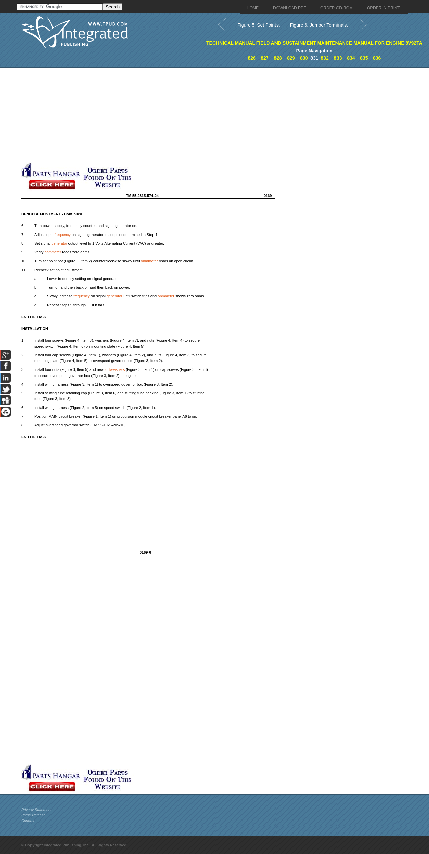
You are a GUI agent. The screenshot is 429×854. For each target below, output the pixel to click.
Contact (27, 821)
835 (364, 58)
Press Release (33, 815)
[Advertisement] (163, 115)
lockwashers (115, 369)
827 (264, 58)
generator (59, 243)
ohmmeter (53, 252)
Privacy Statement (36, 810)
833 (338, 58)
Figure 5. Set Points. (258, 25)
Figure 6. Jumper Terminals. (319, 25)
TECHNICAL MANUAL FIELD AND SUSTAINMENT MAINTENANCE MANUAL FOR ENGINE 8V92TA (314, 43)
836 (377, 58)
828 (278, 58)
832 (324, 58)
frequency (63, 235)
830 (304, 58)
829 (291, 58)
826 (251, 58)
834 (351, 58)
